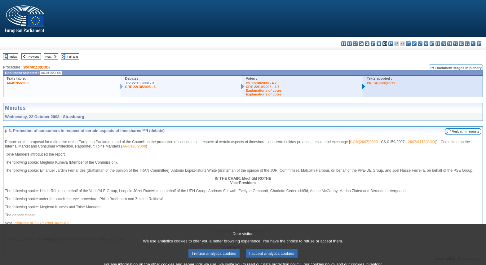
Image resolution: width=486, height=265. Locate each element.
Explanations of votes (264, 90)
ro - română (455, 43)
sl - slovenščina (467, 43)
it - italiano (408, 43)
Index (13, 56)
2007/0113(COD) (36, 67)
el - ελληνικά (379, 43)
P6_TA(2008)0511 (381, 83)
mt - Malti (432, 43)
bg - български (343, 43)
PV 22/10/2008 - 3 (140, 83)
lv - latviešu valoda (414, 43)
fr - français (390, 43)
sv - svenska (479, 43)
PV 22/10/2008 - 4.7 (261, 83)
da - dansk (361, 43)
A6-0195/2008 (18, 83)
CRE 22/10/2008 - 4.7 (262, 87)
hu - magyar (426, 43)
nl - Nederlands (437, 43)
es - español (349, 43)
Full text (72, 56)
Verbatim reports (465, 131)
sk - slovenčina (461, 43)
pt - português (449, 43)
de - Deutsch (367, 43)
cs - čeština (355, 43)
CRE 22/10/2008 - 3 (140, 87)
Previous (33, 56)
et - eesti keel (373, 43)
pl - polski (443, 43)
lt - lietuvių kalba (420, 43)
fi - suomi (473, 43)
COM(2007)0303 (364, 142)
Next (48, 56)
